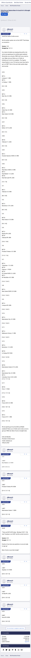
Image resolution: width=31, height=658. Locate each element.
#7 (26, 585)
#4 (26, 501)
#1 (26, 33)
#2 (26, 454)
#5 (26, 525)
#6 (26, 561)
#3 (26, 478)
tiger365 (27, 641)
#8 (26, 608)
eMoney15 (4, 20)
